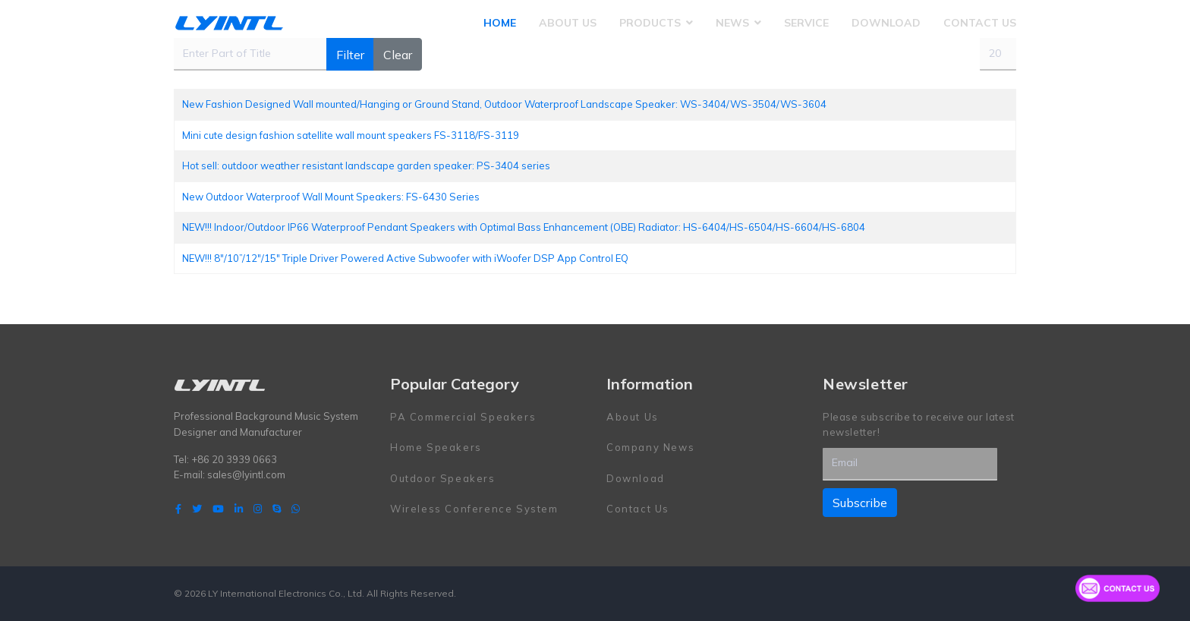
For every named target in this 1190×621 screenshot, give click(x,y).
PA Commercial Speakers (463, 417)
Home (499, 23)
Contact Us (979, 23)
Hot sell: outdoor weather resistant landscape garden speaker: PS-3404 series (366, 165)
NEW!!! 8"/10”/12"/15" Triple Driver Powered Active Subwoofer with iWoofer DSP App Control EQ (405, 258)
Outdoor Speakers (443, 478)
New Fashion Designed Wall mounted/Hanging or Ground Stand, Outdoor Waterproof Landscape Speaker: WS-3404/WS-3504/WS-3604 (504, 104)
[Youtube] (218, 509)
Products (650, 23)
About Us (568, 23)
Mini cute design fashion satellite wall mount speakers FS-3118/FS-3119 (350, 135)
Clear (397, 54)
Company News (650, 447)
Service (806, 23)
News (732, 23)
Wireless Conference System (474, 509)
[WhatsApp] (295, 509)
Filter (350, 54)
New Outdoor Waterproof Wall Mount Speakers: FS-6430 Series (331, 197)
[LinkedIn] (239, 509)
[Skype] (276, 509)
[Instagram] (257, 509)
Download (886, 23)
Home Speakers (436, 447)
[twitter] (197, 509)
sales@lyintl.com (246, 474)
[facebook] (178, 509)
